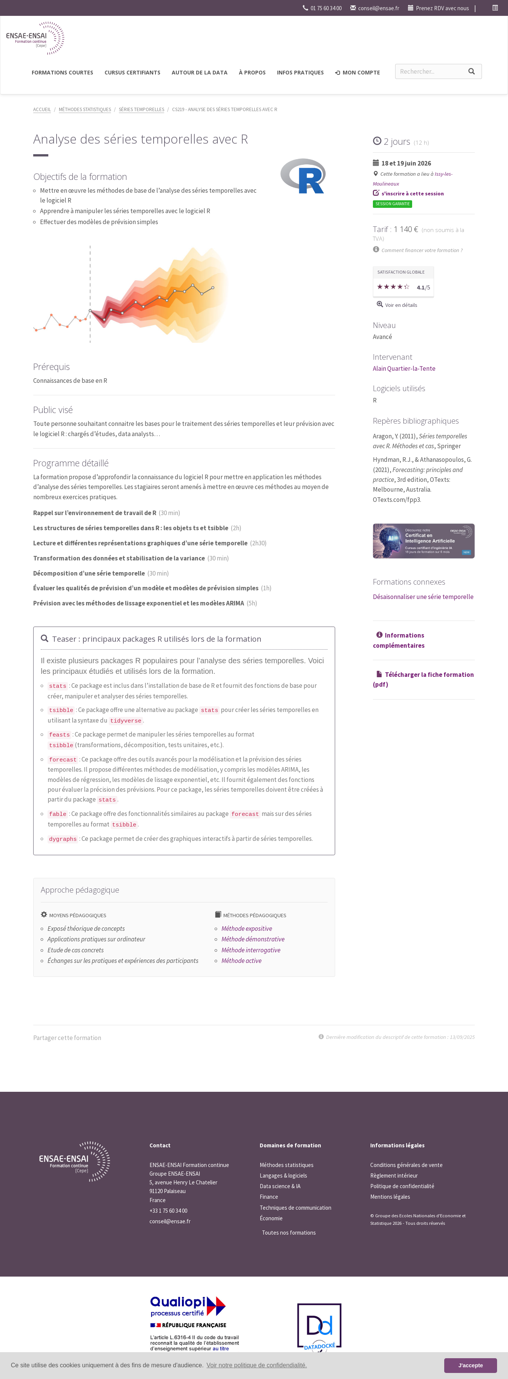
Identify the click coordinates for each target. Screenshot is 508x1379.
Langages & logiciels (283, 1175)
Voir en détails (401, 305)
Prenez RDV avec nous (438, 8)
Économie (271, 1218)
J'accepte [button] (471, 1365)
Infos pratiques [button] (300, 72)
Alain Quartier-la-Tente (404, 368)
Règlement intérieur (394, 1175)
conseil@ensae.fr (374, 8)
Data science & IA (280, 1186)
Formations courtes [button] (62, 72)
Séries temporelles (141, 109)
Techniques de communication (295, 1207)
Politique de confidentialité (402, 1186)
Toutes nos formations (289, 1232)
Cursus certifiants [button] (132, 72)
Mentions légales (390, 1196)
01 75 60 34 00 (322, 8)
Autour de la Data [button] (200, 72)
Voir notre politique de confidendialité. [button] (256, 1365)
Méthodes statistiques (85, 109)
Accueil (42, 109)
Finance (269, 1196)
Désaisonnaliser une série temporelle (423, 597)
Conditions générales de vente (406, 1165)
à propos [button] (252, 72)
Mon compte (357, 72)
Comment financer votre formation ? (422, 250)
